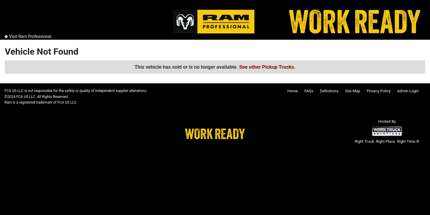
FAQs (308, 91)
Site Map (352, 91)
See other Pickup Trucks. (267, 67)
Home (292, 91)
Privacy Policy (379, 91)
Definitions (329, 91)
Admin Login (408, 91)
